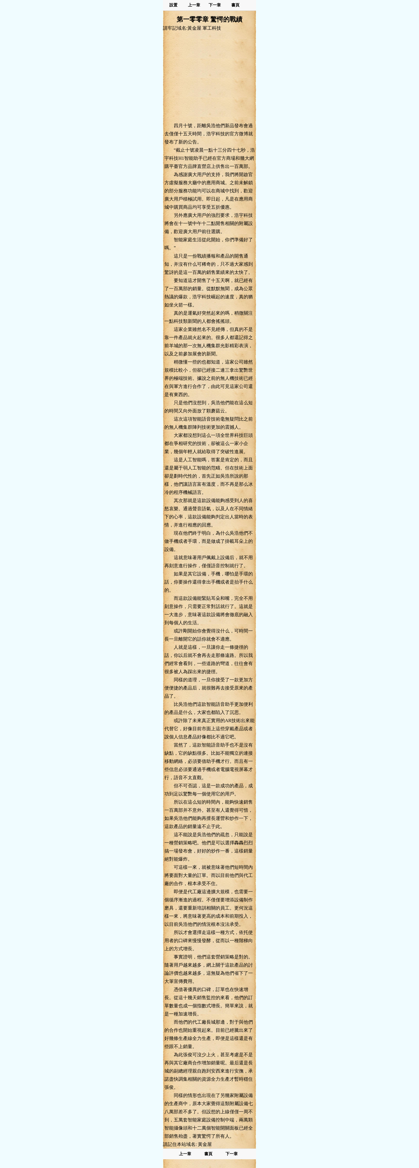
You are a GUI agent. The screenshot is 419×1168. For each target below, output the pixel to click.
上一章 (194, 5)
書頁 (235, 5)
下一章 (215, 5)
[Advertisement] (209, 76)
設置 (173, 5)
